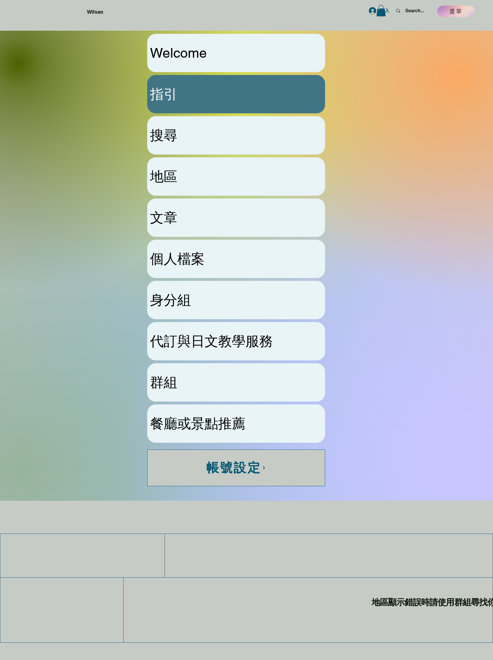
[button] (381, 10)
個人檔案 (177, 259)
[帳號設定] (236, 468)
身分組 (170, 300)
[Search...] (415, 10)
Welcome (178, 53)
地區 (163, 176)
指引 (163, 94)
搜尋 (163, 135)
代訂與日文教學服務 (211, 341)
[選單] (456, 11)
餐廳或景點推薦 (198, 423)
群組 (163, 382)
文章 (163, 217)
